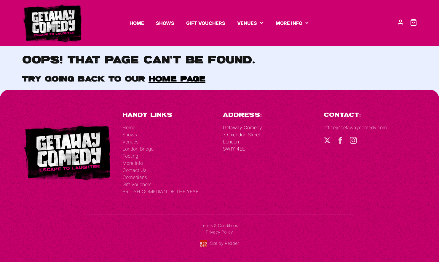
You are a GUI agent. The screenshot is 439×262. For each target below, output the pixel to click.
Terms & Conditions (219, 225)
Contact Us (134, 170)
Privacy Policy (219, 231)
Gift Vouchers (205, 23)
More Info (289, 23)
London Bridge (138, 149)
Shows (165, 23)
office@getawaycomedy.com (355, 127)
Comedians (134, 177)
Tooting (130, 156)
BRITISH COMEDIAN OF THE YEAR (160, 191)
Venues (247, 23)
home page (177, 78)
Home (137, 23)
